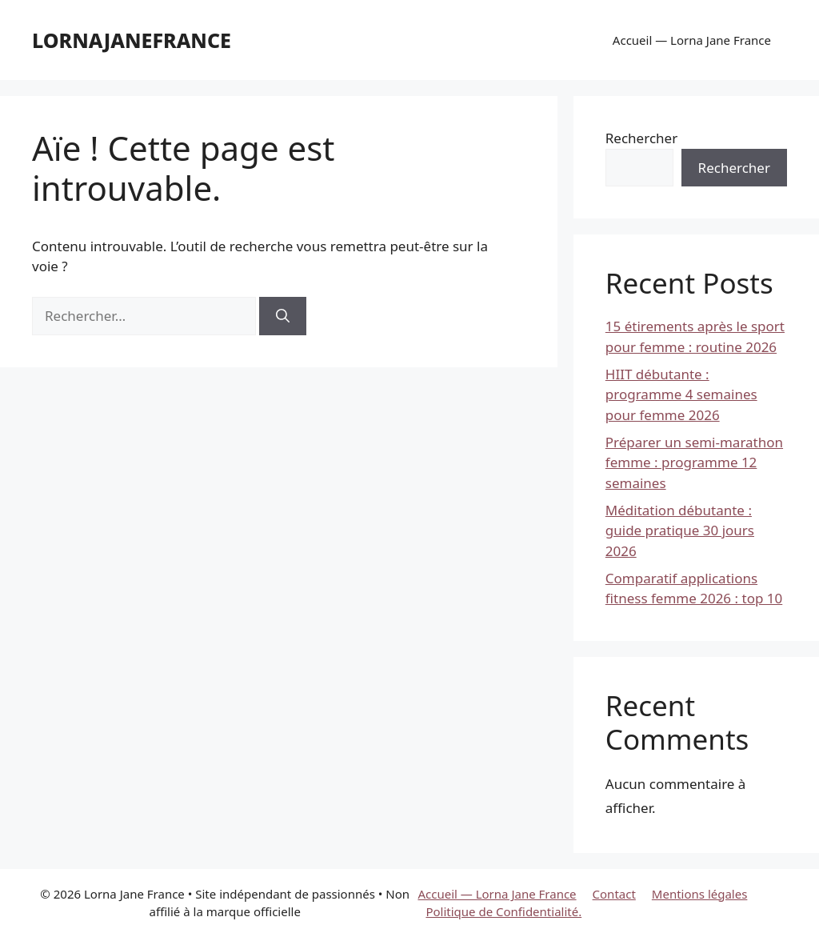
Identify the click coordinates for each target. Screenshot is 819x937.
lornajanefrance (131, 40)
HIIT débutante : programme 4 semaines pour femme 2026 (681, 394)
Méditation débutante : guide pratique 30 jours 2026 (679, 530)
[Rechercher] (282, 316)
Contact (614, 894)
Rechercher (641, 138)
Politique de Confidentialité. (503, 911)
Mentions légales (700, 894)
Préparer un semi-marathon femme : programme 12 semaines (694, 462)
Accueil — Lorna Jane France (692, 40)
